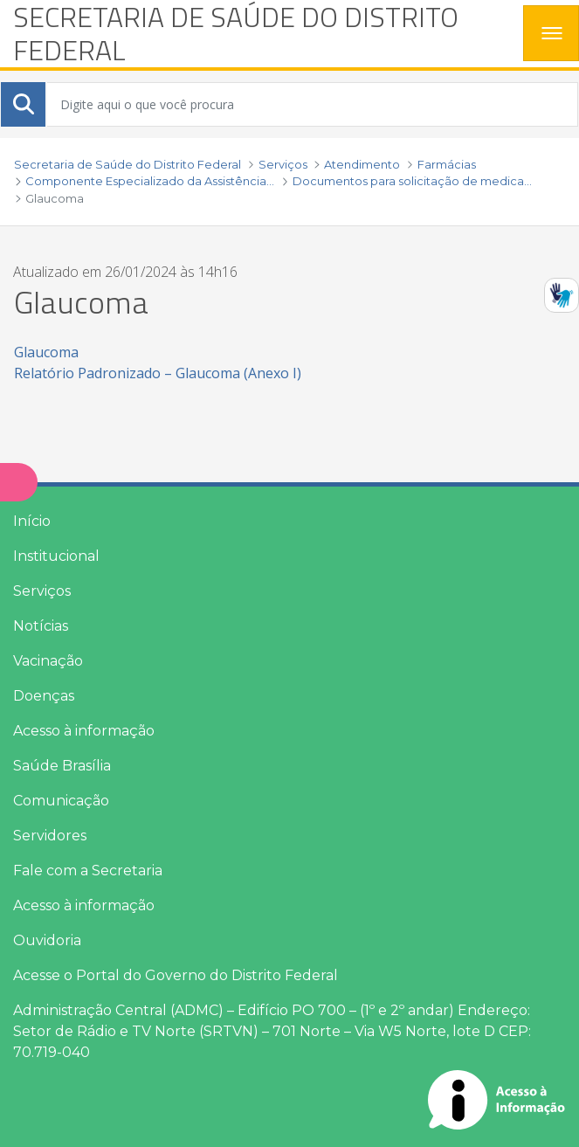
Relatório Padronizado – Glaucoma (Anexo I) (157, 373)
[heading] (261, 33)
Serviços (42, 591)
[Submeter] (23, 104)
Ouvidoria (47, 940)
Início (32, 521)
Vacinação (48, 661)
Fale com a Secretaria (87, 870)
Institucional (56, 556)
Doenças (43, 696)
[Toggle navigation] (551, 33)
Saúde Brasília (62, 765)
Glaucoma (46, 352)
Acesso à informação (84, 730)
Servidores (49, 835)
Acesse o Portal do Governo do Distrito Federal (175, 975)
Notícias (40, 626)
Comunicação (61, 800)
